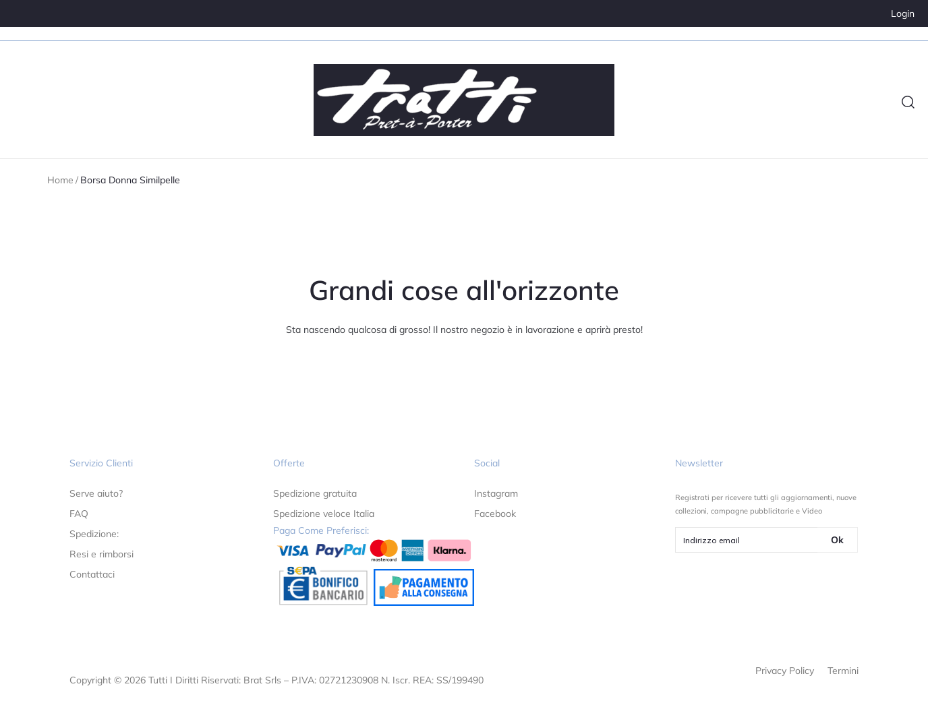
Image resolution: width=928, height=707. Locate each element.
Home (60, 180)
